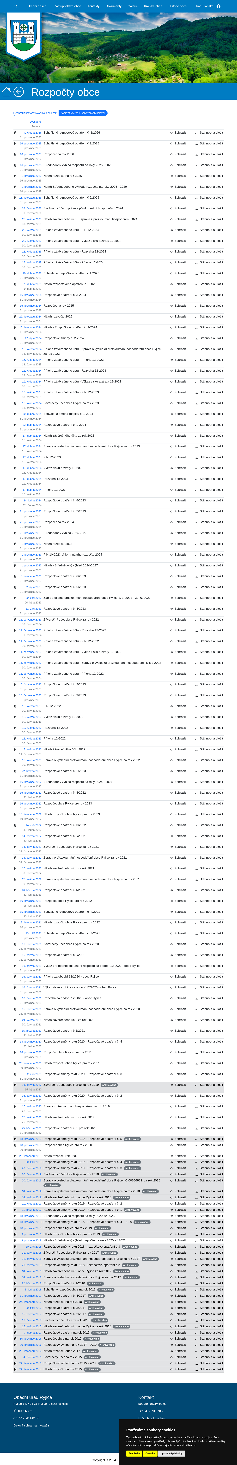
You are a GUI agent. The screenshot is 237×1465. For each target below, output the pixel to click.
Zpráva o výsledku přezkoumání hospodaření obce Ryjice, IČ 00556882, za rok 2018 (102, 1183)
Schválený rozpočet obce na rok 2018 (79, 1290)
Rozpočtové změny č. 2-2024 (63, 338)
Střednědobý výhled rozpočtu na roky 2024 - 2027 (77, 782)
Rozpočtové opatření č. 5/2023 (64, 587)
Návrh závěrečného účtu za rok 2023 (68, 435)
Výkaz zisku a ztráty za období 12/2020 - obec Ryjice (79, 987)
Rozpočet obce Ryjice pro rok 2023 (67, 803)
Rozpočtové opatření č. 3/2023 (64, 695)
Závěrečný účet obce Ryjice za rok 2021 (71, 846)
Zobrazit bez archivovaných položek (36, 113)
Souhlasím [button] (134, 1453)
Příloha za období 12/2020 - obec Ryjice (71, 976)
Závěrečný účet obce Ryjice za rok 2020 (71, 944)
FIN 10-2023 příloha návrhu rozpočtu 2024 (72, 554)
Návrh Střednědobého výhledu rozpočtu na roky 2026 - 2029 (85, 186)
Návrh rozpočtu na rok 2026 (62, 175)
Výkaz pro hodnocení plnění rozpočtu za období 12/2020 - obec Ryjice (91, 965)
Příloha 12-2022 (54, 738)
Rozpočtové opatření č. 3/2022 (64, 825)
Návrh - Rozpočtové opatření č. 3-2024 (70, 327)
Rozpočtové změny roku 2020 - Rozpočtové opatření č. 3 (82, 1074)
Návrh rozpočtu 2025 (57, 316)
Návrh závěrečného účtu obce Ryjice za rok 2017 (86, 1271)
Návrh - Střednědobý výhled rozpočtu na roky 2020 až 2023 (84, 1240)
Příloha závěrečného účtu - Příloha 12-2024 (73, 262)
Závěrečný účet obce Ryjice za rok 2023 (71, 403)
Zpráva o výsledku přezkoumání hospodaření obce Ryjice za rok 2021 (91, 879)
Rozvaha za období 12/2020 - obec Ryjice (72, 998)
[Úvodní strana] (15, 6)
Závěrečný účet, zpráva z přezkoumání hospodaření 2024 (83, 208)
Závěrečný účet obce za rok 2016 (75, 1320)
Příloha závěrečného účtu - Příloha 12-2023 (73, 359)
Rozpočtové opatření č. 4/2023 (64, 608)
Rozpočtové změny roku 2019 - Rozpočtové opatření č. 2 (82, 1203)
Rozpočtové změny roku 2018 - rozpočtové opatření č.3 (91, 1247)
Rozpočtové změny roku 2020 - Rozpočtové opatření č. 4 (82, 1041)
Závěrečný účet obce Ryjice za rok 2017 (80, 1253)
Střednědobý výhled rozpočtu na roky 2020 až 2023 (79, 1216)
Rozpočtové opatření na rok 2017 (75, 1333)
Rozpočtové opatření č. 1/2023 (64, 771)
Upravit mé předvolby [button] (171, 1453)
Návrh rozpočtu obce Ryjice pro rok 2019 (81, 1234)
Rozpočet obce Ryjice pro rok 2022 (67, 900)
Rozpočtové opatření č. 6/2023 (64, 576)
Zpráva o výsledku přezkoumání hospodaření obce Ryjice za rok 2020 (91, 1009)
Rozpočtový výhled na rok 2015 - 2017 (79, 1363)
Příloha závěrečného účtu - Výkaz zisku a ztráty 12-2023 (82, 381)
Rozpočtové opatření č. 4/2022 (64, 792)
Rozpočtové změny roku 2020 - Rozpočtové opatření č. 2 (82, 1095)
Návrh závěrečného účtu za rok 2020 (68, 1020)
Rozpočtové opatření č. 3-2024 (64, 295)
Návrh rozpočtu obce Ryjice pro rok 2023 (71, 814)
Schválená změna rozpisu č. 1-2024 (68, 413)
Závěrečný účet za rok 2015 (72, 1357)
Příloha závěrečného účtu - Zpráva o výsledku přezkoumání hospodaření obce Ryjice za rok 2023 (102, 351)
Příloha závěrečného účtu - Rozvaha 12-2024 (74, 251)
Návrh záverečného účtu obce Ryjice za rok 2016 (86, 1327)
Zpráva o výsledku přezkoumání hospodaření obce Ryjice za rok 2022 (91, 760)
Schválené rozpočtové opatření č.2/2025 (71, 197)
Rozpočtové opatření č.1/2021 (64, 1030)
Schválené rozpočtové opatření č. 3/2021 (71, 933)
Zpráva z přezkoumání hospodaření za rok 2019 (76, 1106)
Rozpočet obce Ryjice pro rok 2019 (77, 1228)
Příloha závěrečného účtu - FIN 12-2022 (71, 641)
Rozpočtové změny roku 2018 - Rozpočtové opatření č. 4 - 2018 (97, 1222)
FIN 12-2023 (52, 457)
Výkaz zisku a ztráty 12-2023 (63, 468)
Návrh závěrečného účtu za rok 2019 (68, 1117)
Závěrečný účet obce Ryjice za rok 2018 (80, 1174)
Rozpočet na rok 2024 (58, 522)
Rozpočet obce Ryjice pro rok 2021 (67, 1052)
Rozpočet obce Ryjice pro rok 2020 (67, 1145)
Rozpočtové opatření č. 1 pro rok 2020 (69, 1128)
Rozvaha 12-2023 (55, 478)
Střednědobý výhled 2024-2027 (65, 533)
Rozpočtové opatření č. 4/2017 (74, 1296)
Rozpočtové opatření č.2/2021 (64, 955)
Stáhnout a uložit (209, 132)
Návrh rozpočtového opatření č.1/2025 (69, 284)
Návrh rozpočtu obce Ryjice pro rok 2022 (71, 922)
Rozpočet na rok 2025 (58, 305)
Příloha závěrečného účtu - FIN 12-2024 (71, 230)
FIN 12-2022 (52, 706)
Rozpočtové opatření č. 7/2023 (64, 511)
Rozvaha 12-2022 (55, 727)
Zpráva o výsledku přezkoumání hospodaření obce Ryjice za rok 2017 (101, 1259)
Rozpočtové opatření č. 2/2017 (74, 1314)
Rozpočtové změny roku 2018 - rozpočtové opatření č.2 (91, 1265)
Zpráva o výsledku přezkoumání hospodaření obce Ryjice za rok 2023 (91, 446)
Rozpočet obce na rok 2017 (71, 1339)
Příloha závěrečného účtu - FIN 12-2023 (71, 392)
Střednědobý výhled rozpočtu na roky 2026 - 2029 (77, 165)
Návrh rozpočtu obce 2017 (71, 1351)
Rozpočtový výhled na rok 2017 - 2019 (79, 1345)
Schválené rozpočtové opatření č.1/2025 (71, 273)
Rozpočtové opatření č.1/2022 (64, 890)
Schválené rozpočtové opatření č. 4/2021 (71, 911)
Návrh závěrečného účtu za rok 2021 (68, 868)
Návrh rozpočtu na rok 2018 (72, 1302)
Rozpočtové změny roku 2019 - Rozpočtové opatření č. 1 (92, 1210)
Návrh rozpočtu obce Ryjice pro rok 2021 (71, 1063)
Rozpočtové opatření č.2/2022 (64, 836)
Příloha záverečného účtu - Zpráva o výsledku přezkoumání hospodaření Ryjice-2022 (102, 662)
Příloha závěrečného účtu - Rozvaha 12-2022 (74, 630)
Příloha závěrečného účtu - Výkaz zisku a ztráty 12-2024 (82, 240)
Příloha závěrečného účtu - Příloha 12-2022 (73, 673)
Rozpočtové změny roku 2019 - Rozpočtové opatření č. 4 (92, 1162)
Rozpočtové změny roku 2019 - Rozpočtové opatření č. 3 (92, 1168)
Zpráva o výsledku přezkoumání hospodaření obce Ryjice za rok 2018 (101, 1191)
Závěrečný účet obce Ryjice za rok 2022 (71, 619)
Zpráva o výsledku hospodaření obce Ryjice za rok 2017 (91, 1277)
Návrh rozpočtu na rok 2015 (72, 1369)
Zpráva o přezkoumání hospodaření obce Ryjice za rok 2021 (85, 857)
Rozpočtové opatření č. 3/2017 (74, 1308)
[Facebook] (218, 6)
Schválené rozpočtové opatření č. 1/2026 (71, 132)
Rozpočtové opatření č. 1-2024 (64, 424)
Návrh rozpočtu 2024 (57, 543)
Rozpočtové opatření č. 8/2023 (64, 500)
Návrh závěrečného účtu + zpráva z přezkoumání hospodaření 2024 (90, 219)
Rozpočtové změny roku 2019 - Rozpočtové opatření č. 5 (92, 1139)
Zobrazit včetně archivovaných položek (83, 113)
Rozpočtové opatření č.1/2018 (73, 1283)
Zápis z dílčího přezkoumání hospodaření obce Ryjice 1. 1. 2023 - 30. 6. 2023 (97, 597)
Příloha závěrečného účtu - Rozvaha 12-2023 (74, 370)
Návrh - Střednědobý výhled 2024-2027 (70, 565)
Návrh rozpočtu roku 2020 (61, 1156)
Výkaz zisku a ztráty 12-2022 (63, 717)
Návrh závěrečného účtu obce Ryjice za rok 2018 (86, 1197)
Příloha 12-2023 (54, 489)
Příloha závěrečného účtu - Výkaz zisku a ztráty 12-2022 (82, 652)
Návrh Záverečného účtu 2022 (64, 749)
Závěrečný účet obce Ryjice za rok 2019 (80, 1085)
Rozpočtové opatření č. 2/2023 (64, 684)
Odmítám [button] (150, 1453)
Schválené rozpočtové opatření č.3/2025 (71, 143)
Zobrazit (178, 132)
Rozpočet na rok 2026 (58, 154)
